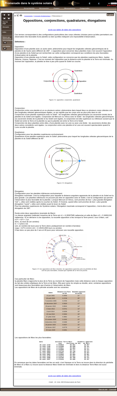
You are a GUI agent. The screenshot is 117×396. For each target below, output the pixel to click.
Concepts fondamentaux (42, 16)
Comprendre (28, 16)
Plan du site (103, 394)
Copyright (113, 394)
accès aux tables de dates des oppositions (64, 30)
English (110, 15)
